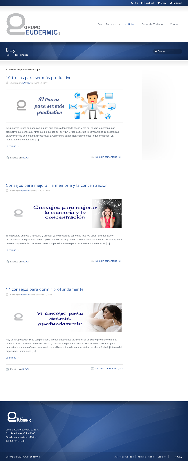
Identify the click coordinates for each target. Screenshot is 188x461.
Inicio (8, 55)
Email (163, 2)
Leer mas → (12, 146)
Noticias (129, 24)
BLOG (25, 157)
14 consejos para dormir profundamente (45, 289)
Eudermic (25, 82)
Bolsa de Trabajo (152, 24)
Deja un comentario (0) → (109, 156)
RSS (136, 2)
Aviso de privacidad (124, 456)
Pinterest (177, 2)
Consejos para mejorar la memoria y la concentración (57, 185)
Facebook (149, 2)
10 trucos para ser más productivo (38, 77)
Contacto (175, 24)
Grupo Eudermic (107, 24)
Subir (179, 457)
